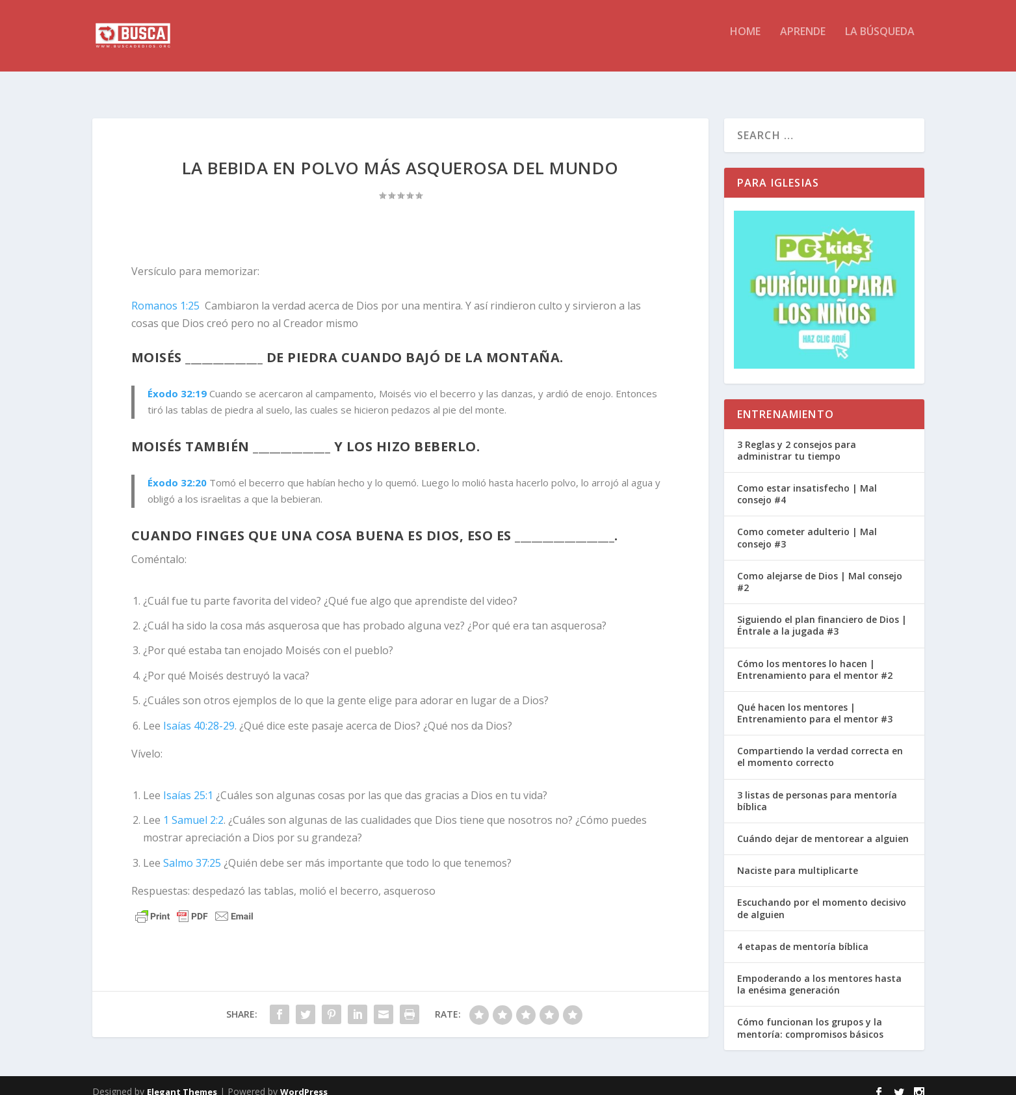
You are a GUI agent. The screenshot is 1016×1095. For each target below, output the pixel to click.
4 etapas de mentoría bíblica (802, 935)
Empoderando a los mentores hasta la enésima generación (819, 972)
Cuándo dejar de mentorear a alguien (823, 827)
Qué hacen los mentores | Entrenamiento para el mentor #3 (814, 701)
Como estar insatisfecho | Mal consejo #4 (807, 482)
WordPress (304, 1080)
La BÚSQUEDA (880, 41)
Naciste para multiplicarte (797, 858)
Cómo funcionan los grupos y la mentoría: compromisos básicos (810, 1016)
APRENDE (803, 41)
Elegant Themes (182, 1080)
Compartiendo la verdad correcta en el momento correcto (820, 745)
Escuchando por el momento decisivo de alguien (821, 896)
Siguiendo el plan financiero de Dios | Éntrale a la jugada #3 (822, 613)
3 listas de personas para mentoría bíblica (817, 789)
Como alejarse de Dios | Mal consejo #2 (819, 570)
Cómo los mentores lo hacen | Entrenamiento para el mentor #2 (814, 658)
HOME (745, 41)
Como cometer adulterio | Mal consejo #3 (807, 526)
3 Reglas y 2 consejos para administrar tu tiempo (796, 439)
